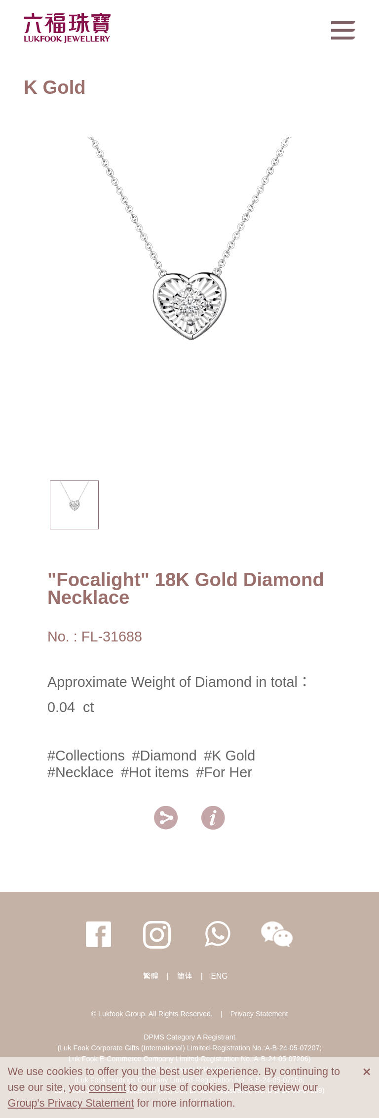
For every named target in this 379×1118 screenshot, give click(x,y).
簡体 (184, 976)
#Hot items (155, 772)
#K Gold (229, 755)
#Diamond (164, 755)
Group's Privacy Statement (71, 1103)
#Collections (86, 755)
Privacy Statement (259, 1014)
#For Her (224, 772)
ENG (219, 976)
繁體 (150, 976)
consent (107, 1087)
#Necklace (80, 772)
